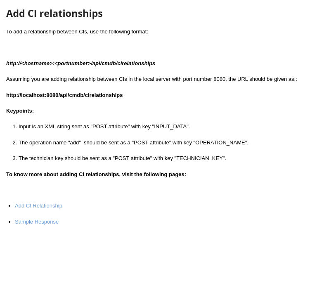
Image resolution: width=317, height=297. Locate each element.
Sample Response (37, 222)
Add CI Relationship (38, 206)
